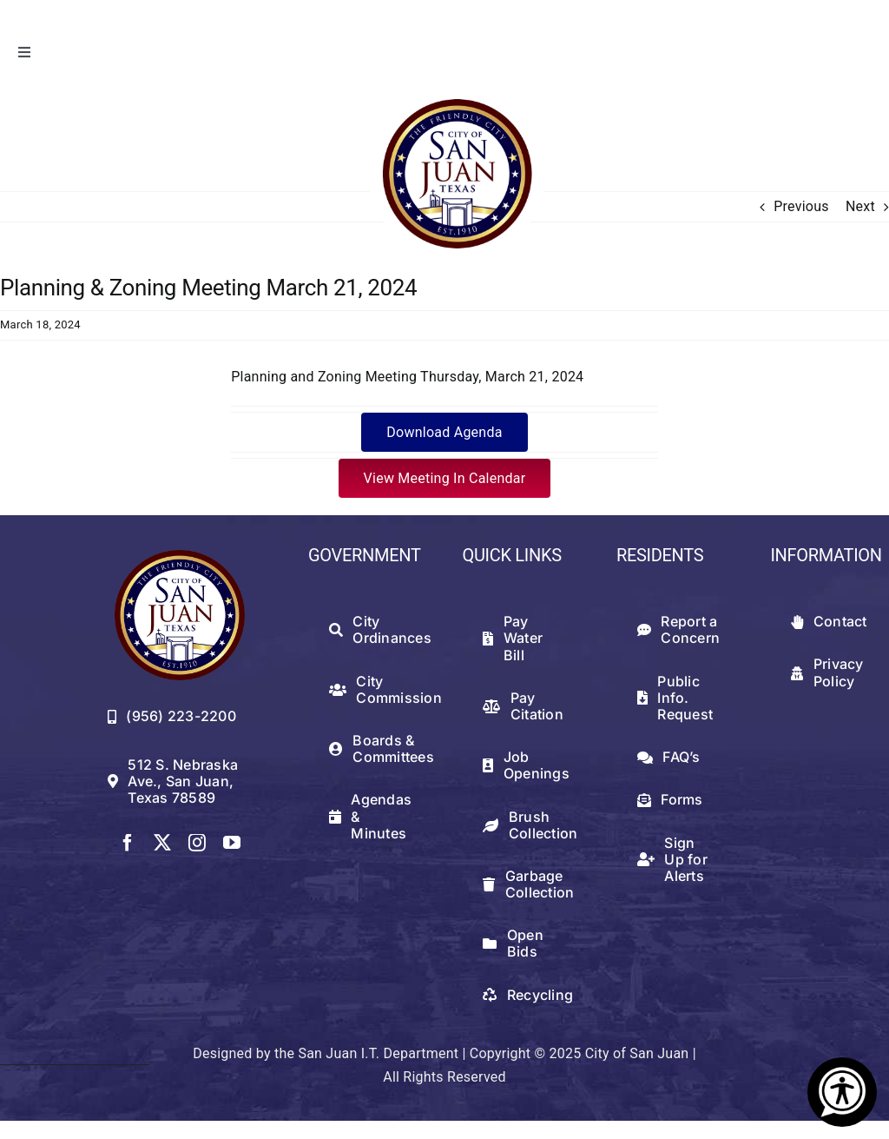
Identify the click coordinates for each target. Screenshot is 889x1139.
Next (860, 206)
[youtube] (231, 842)
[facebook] (127, 842)
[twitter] (162, 842)
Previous (801, 206)
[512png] (180, 556)
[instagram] (197, 842)
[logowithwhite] (456, 93)
